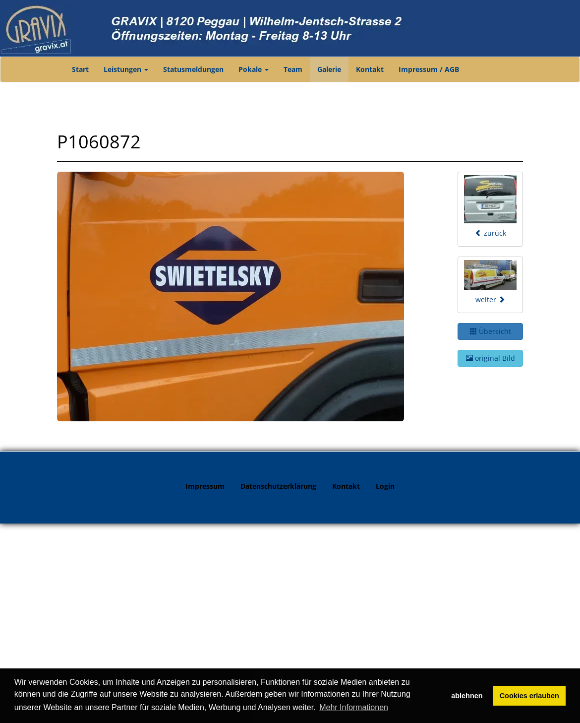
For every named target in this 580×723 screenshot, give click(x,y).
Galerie (329, 69)
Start (80, 69)
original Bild (490, 358)
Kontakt (370, 69)
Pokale (253, 69)
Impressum (205, 486)
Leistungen (126, 69)
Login (385, 486)
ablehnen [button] (466, 696)
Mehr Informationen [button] (353, 707)
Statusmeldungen (193, 69)
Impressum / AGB (429, 69)
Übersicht (490, 331)
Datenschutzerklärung (278, 486)
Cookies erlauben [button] (529, 696)
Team (293, 69)
